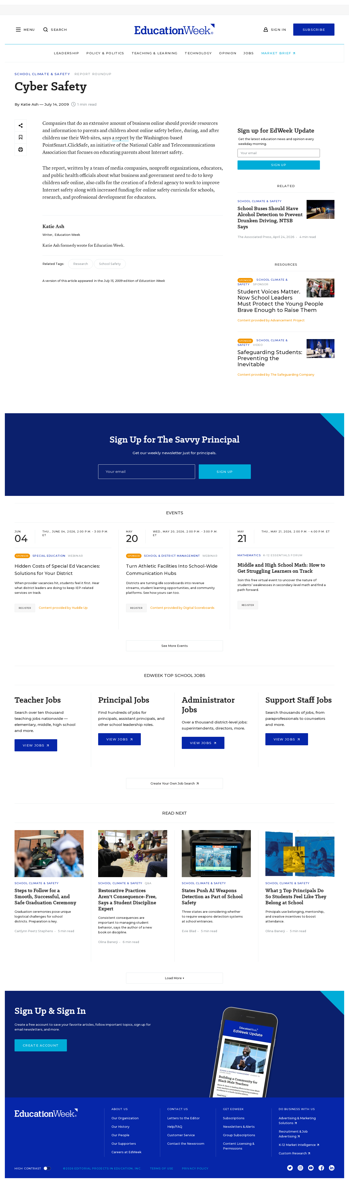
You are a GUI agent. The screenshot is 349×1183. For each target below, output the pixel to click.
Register (25, 608)
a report (120, 137)
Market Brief (278, 53)
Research (80, 264)
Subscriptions (234, 1118)
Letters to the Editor (183, 1118)
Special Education (48, 555)
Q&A (148, 883)
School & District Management (172, 555)
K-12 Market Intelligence (299, 1145)
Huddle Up (80, 608)
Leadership (66, 53)
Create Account (41, 1045)
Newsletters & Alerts (239, 1126)
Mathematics (249, 555)
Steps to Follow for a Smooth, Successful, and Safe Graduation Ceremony (45, 897)
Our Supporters (123, 1143)
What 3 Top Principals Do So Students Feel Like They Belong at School (295, 897)
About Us (119, 1109)
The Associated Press (254, 237)
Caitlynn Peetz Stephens (34, 931)
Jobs (249, 53)
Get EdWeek (233, 1109)
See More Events (174, 646)
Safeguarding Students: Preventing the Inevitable (270, 358)
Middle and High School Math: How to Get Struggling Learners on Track (281, 568)
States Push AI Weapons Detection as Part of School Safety (212, 897)
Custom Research (294, 1153)
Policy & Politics (105, 53)
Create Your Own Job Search (175, 783)
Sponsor (261, 284)
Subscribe (314, 30)
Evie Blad (189, 931)
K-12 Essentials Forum (282, 555)
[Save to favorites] (20, 137)
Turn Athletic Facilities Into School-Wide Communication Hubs (172, 570)
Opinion (227, 53)
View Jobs (36, 745)
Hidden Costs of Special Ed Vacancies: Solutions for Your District (57, 570)
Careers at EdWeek (126, 1152)
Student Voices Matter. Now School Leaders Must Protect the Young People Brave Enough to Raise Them (280, 301)
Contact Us (177, 1109)
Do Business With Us (297, 1109)
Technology (198, 53)
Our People (120, 1135)
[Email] (146, 471)
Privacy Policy (195, 1168)
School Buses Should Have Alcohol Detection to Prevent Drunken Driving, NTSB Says (270, 218)
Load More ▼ (174, 978)
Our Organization (125, 1118)
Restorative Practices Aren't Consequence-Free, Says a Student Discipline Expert (127, 900)
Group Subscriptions (239, 1135)
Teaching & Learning (155, 53)
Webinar (75, 555)
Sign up (225, 472)
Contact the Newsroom (185, 1143)
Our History (120, 1126)
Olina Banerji (108, 942)
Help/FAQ (174, 1126)
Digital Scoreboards (198, 608)
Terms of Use (161, 1168)
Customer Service (181, 1135)
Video (258, 345)
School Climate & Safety (42, 74)
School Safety (110, 264)
